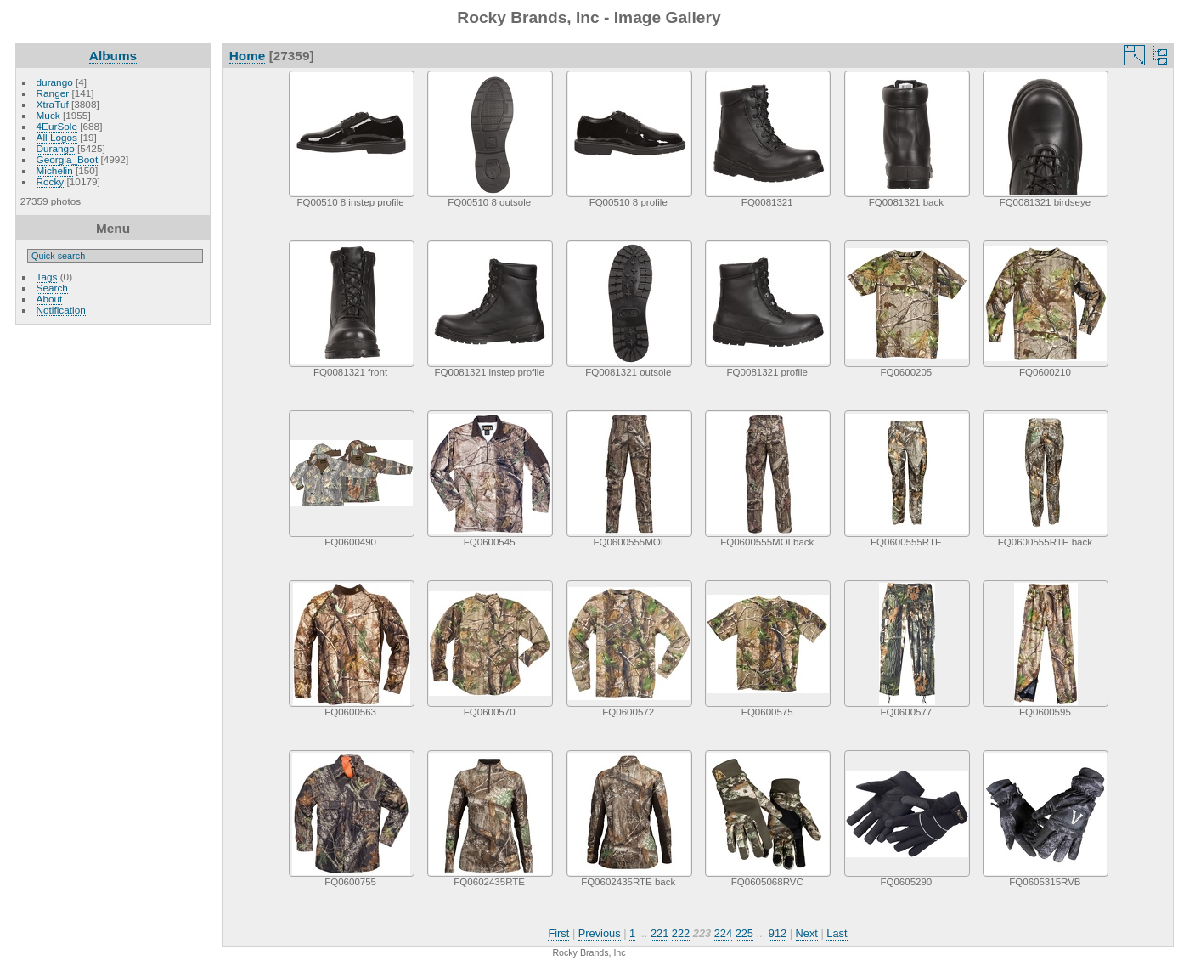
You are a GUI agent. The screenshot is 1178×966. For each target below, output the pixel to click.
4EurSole (57, 126)
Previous (599, 933)
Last (836, 933)
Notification (61, 309)
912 (777, 933)
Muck (48, 115)
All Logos (57, 137)
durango (55, 82)
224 (723, 933)
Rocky (51, 181)
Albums (113, 55)
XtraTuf (53, 104)
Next (807, 933)
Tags (47, 276)
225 (744, 933)
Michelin (55, 170)
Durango (56, 148)
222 (681, 933)
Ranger (53, 93)
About (50, 298)
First (558, 933)
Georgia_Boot (68, 159)
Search (52, 287)
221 (659, 933)
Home (247, 55)
